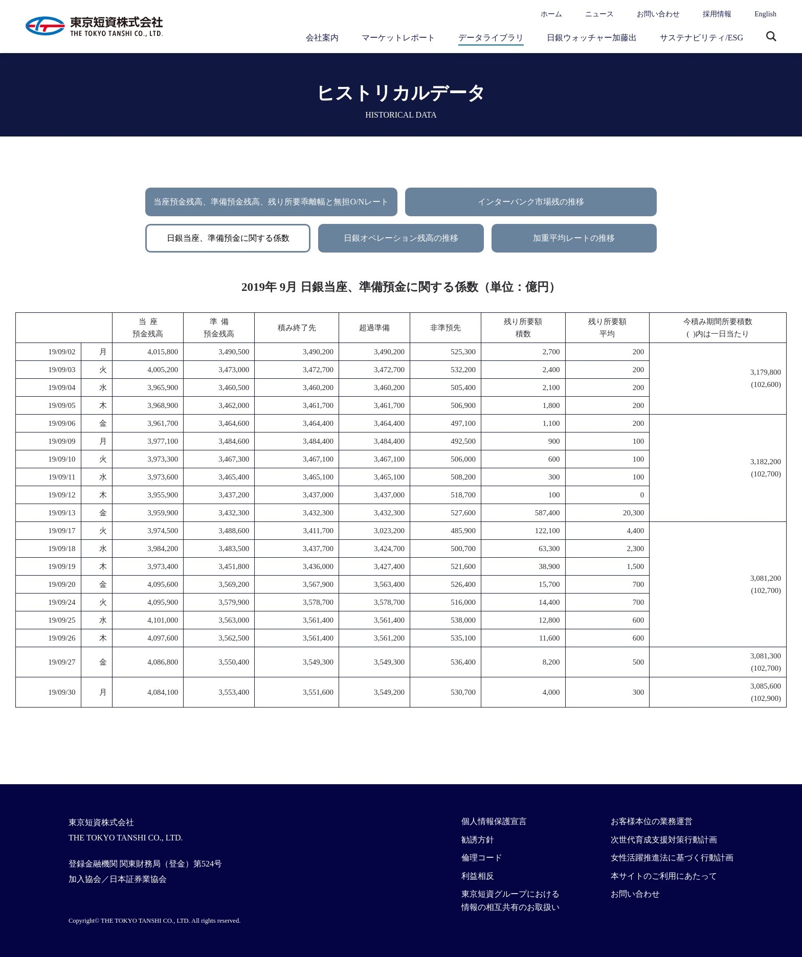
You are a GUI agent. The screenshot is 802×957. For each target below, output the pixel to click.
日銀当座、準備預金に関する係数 (228, 238)
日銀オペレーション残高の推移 (401, 238)
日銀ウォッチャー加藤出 (592, 37)
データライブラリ (491, 37)
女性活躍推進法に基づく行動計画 (672, 857)
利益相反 (477, 876)
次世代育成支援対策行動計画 (664, 839)
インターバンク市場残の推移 (531, 201)
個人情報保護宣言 (494, 821)
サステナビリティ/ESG (701, 37)
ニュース (599, 14)
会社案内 (322, 37)
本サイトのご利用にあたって (664, 876)
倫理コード (481, 857)
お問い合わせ (658, 14)
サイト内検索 (771, 37)
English (765, 14)
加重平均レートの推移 (574, 238)
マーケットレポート (398, 37)
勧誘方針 (477, 839)
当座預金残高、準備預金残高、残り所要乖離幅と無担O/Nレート (271, 201)
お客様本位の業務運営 (652, 821)
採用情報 (717, 14)
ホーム (551, 14)
